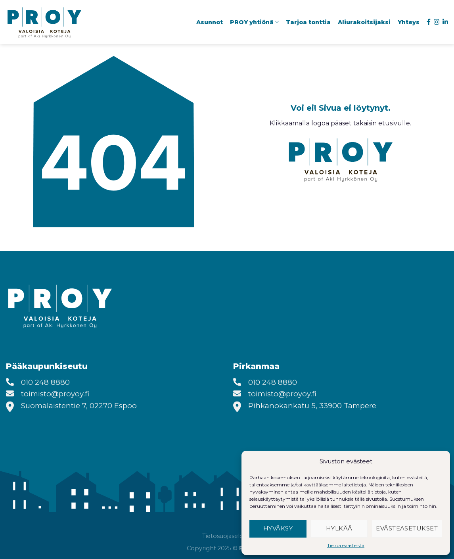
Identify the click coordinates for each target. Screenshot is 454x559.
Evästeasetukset (407, 528)
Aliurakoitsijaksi (364, 22)
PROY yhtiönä (254, 22)
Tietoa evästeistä (345, 545)
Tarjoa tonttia (308, 22)
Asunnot (209, 22)
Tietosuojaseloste (227, 536)
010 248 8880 (45, 382)
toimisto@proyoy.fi (55, 393)
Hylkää (339, 528)
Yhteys (409, 22)
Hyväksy (278, 528)
